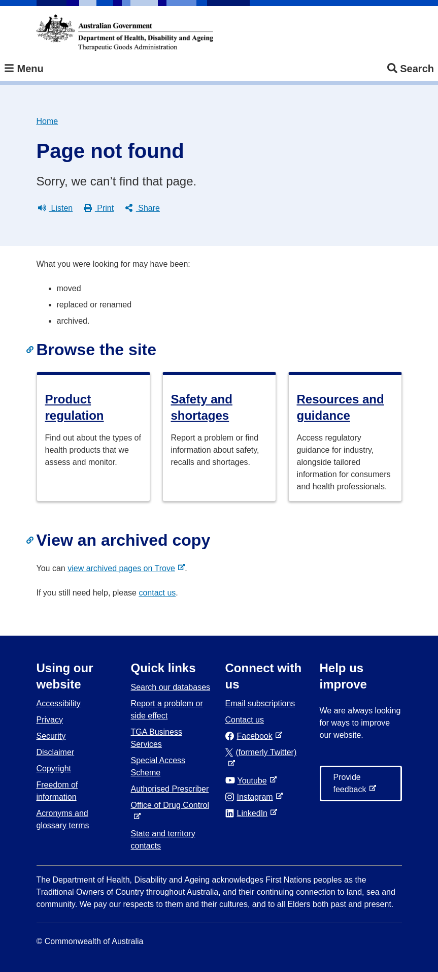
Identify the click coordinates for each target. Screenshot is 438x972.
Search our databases (171, 687)
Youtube (248, 780)
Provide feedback (351, 787)
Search (410, 69)
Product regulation (74, 407)
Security (51, 736)
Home (47, 121)
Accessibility (59, 703)
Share (142, 208)
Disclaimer (56, 752)
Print (99, 208)
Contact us (244, 719)
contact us (157, 592)
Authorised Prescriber (170, 789)
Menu (24, 69)
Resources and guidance (340, 407)
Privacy (50, 719)
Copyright (54, 768)
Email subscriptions (260, 703)
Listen (55, 208)
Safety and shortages (201, 407)
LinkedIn (248, 813)
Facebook (251, 736)
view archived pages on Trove (123, 568)
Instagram (251, 797)
